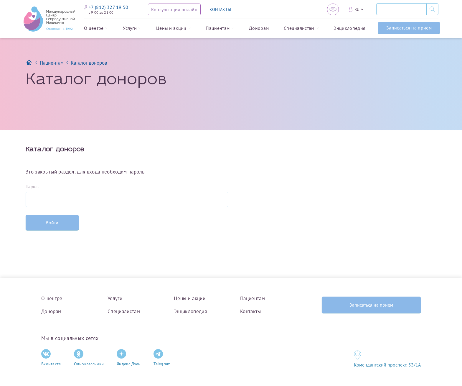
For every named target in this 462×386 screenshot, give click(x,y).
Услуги (132, 28)
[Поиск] (401, 9)
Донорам (259, 28)
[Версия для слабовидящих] (333, 9)
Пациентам (220, 28)
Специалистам (301, 28)
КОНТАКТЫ (220, 9)
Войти (52, 222)
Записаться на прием (409, 28)
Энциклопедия (349, 28)
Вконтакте (51, 358)
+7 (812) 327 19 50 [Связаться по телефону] (106, 7)
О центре (96, 28)
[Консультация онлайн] (174, 9)
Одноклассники (89, 358)
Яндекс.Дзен (129, 358)
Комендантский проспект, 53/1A (387, 365)
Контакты (250, 311)
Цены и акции (173, 28)
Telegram (162, 358)
